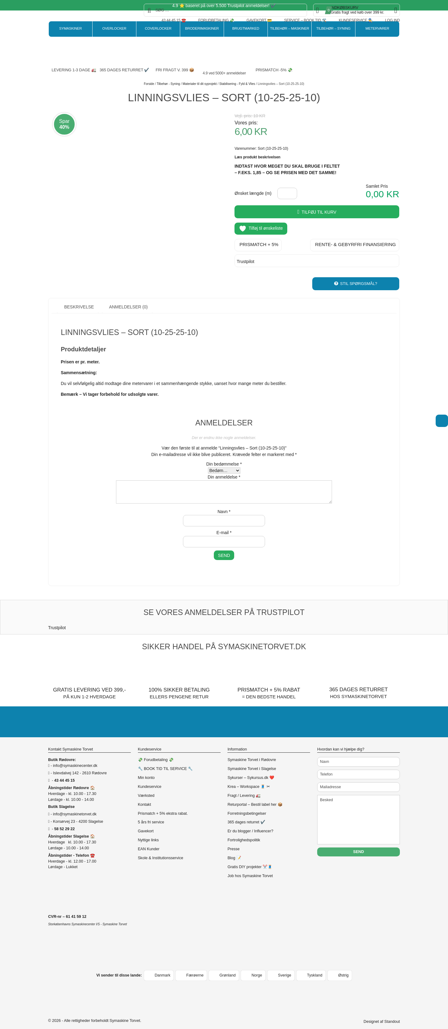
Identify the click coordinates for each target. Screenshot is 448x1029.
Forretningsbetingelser (246, 806)
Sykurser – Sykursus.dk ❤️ (250, 770)
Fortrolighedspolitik (243, 832)
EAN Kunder (149, 841)
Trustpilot (245, 260)
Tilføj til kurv (319, 212)
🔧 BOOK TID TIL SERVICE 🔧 (165, 761)
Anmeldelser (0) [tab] (127, 299)
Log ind (392, 20)
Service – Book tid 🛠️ (305, 20)
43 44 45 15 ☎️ (173, 20)
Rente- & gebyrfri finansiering (355, 243)
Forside (149, 84)
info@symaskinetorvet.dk (75, 807)
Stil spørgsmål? (358, 276)
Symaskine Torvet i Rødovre (251, 752)
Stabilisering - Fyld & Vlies (237, 84)
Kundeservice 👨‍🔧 (356, 20)
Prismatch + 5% (258, 243)
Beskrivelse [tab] (78, 299)
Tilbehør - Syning (168, 84)
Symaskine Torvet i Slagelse (251, 761)
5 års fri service (151, 815)
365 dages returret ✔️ (246, 815)
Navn (224, 504)
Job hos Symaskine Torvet (250, 868)
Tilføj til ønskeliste (261, 228)
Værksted (146, 788)
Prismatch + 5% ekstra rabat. (163, 806)
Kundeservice (149, 779)
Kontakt (144, 797)
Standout (392, 1014)
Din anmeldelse (224, 469)
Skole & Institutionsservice (160, 850)
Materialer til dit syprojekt (200, 84)
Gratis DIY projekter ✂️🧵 (249, 859)
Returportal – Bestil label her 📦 (254, 797)
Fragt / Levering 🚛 (244, 788)
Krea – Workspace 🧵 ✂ (248, 779)
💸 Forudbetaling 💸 (156, 752)
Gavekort (146, 824)
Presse (233, 841)
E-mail (223, 525)
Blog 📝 (234, 850)
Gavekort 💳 (259, 20)
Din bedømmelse (224, 456)
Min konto (146, 770)
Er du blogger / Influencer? (250, 824)
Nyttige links (148, 832)
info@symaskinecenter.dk (75, 758)
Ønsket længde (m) (253, 193)
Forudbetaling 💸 (216, 20)
